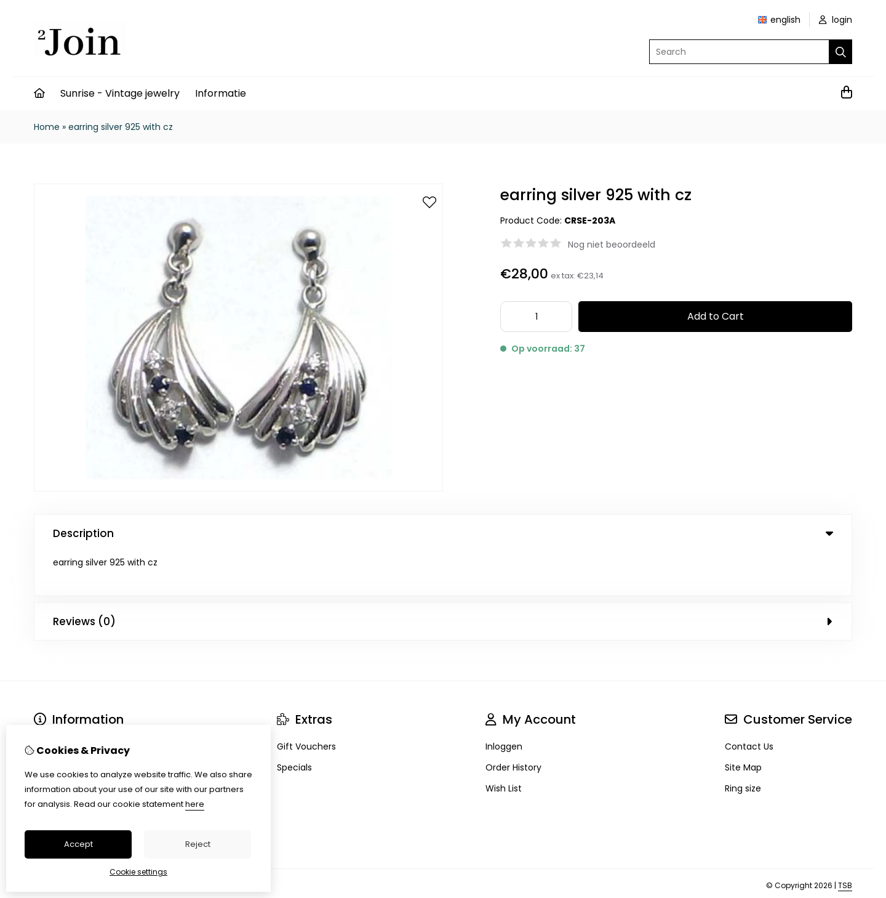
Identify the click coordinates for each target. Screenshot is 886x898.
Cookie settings (138, 872)
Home (47, 127)
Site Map (743, 724)
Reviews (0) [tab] (443, 577)
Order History (513, 724)
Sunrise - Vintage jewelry (120, 93)
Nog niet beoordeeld (611, 244)
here (194, 804)
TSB (845, 841)
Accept (78, 844)
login (835, 20)
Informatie (220, 93)
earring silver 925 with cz (120, 127)
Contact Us (749, 703)
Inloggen (503, 703)
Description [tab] (443, 533)
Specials (294, 724)
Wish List (503, 744)
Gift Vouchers (306, 703)
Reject (197, 844)
